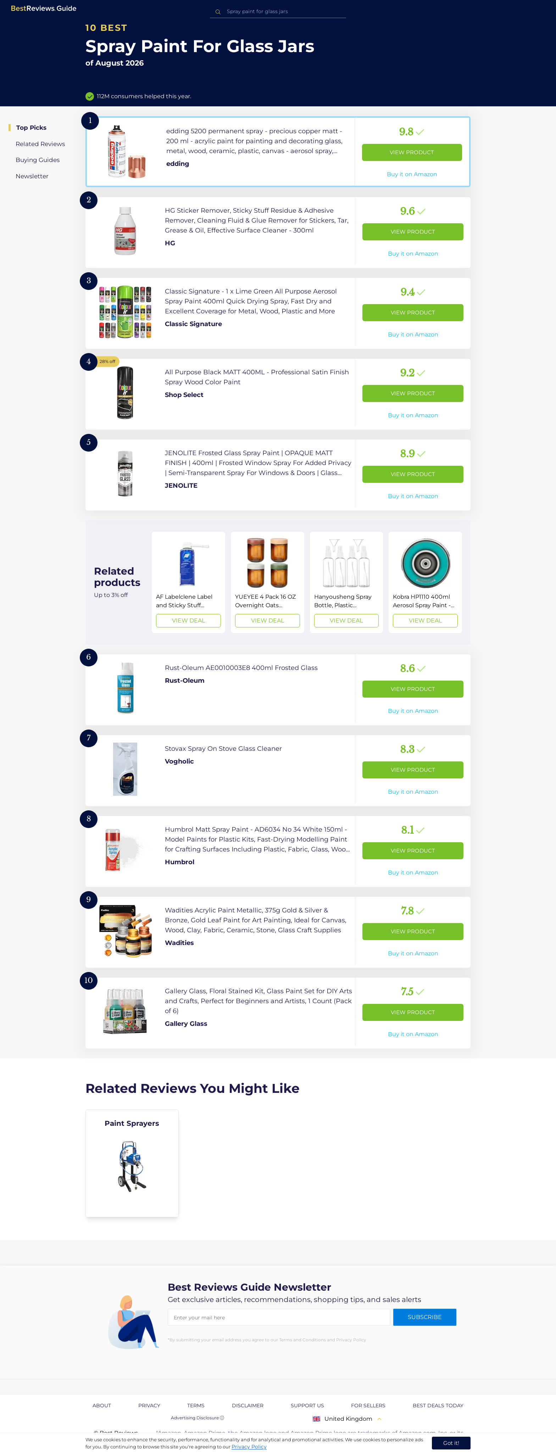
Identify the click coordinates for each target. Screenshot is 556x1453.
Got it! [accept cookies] (451, 1443)
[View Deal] (188, 582)
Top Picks (31, 127)
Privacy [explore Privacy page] (149, 1405)
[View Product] (278, 151)
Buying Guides (38, 159)
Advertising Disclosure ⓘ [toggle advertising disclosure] (197, 1417)
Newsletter (32, 176)
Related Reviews (40, 143)
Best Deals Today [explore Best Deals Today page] (438, 1405)
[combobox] (278, 11)
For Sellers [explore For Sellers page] (368, 1405)
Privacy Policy (249, 1446)
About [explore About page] (102, 1405)
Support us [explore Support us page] (307, 1405)
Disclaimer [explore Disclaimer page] (247, 1405)
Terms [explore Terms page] (196, 1405)
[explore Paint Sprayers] (132, 1163)
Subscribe (425, 1317)
